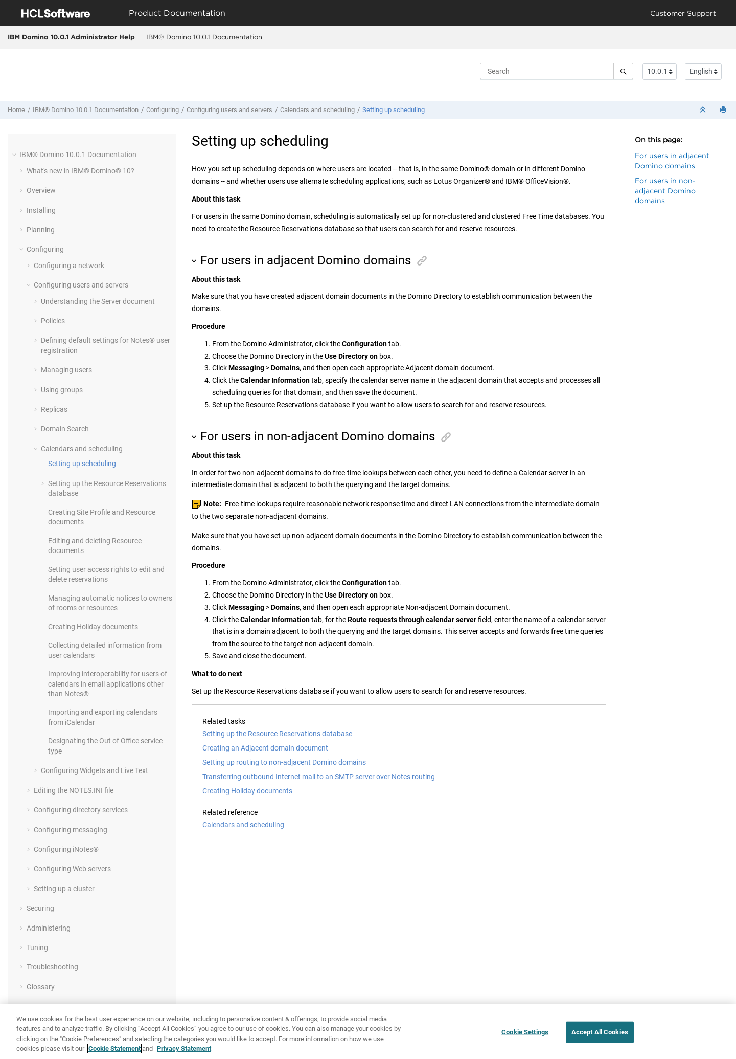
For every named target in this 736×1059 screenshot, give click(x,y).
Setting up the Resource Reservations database (277, 734)
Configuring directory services (81, 810)
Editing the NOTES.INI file (73, 790)
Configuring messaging (70, 830)
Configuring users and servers (229, 110)
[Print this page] (724, 110)
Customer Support (683, 13)
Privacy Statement (184, 1049)
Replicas (54, 409)
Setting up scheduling (393, 110)
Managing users (66, 370)
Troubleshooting (52, 967)
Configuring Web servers (72, 869)
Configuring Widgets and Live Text (94, 770)
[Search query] (556, 71)
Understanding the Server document (98, 301)
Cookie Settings (524, 1032)
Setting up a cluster (64, 889)
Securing (40, 908)
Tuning (37, 947)
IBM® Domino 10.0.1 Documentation (204, 36)
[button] (15, 154)
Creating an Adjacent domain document (265, 748)
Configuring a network (69, 265)
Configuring (162, 110)
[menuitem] (204, 37)
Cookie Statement (114, 1049)
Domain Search (65, 429)
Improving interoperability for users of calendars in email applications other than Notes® (107, 684)
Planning (41, 230)
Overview (41, 190)
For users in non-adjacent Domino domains (665, 190)
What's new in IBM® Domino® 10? (80, 171)
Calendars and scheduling (317, 110)
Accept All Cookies (599, 1032)
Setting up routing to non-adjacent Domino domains (284, 762)
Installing (41, 210)
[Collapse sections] (703, 110)
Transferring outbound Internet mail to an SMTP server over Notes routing (318, 777)
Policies (53, 321)
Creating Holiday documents (93, 627)
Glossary (41, 987)
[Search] (623, 71)
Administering (49, 928)
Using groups (62, 390)
